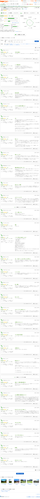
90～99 (15, 40)
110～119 (22, 40)
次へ (37, 47)
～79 (9, 40)
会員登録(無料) (35, 2)
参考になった (35, 58)
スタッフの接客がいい (6, 44)
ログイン (39, 2)
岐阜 (3, 490)
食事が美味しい (12, 44)
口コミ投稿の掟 (16, 31)
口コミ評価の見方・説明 (15, 22)
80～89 (12, 40)
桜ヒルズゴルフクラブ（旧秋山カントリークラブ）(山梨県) (23, 484)
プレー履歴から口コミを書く (20, 34)
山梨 (7, 490)
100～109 (18, 40)
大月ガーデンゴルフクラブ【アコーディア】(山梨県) (36, 484)
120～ (25, 40)
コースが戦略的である (16, 44)
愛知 (1, 490)
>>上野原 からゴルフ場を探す (4, 491)
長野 (9, 490)
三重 (4, 490)
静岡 (6, 490)
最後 (39, 47)
